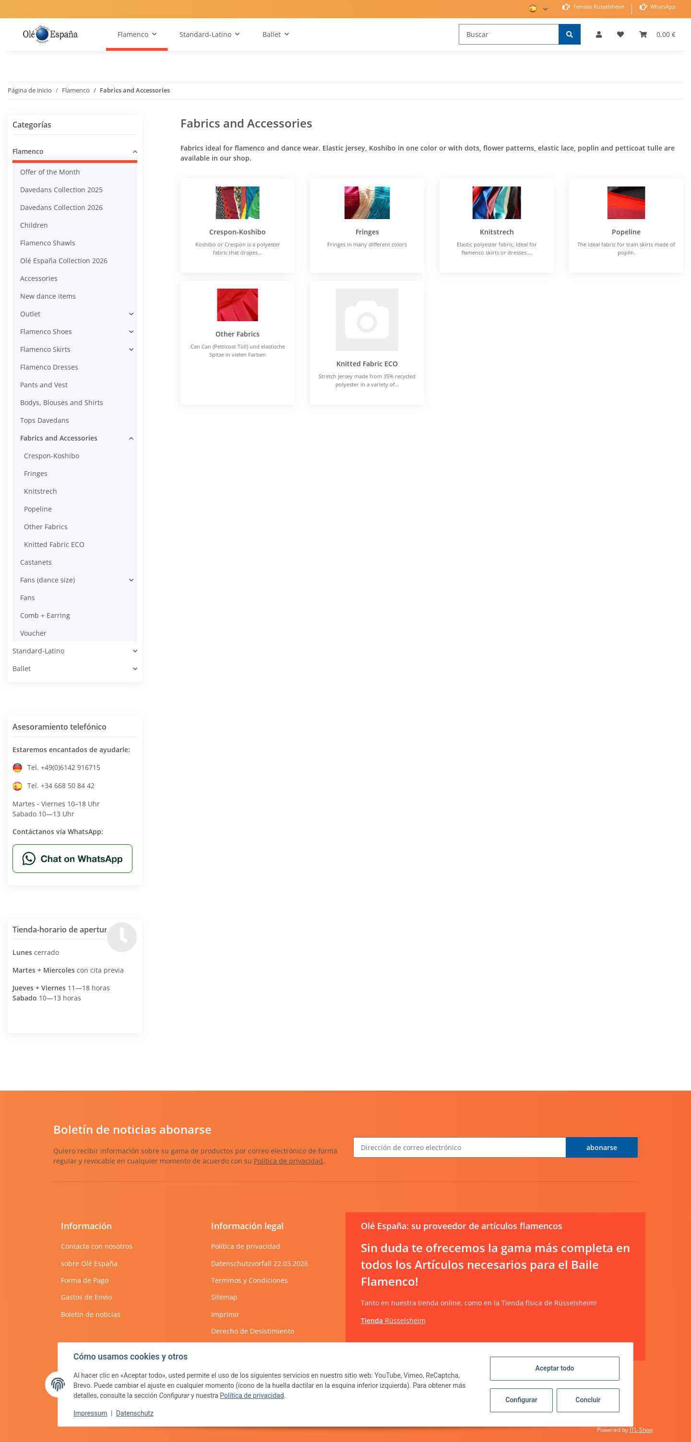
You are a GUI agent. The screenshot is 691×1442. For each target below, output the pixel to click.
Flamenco (28, 151)
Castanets (36, 562)
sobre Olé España (89, 1263)
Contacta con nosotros (96, 1246)
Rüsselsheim (393, 1320)
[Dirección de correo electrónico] (459, 1147)
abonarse (601, 1147)
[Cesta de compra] (657, 34)
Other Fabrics (237, 333)
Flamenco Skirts (45, 349)
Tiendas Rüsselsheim (598, 6)
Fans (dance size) (47, 579)
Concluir (587, 1400)
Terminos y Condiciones (249, 1280)
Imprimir (225, 1314)
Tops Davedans (44, 420)
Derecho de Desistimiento (252, 1331)
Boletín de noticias (90, 1314)
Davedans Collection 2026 (61, 207)
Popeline (626, 231)
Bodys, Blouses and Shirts (61, 402)
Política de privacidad (288, 1160)
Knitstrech (497, 231)
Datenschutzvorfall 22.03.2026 (259, 1263)
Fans (27, 597)
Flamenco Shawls (47, 242)
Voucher (33, 633)
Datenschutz (135, 1413)
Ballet (21, 668)
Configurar (521, 1400)
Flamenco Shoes (46, 331)
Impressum (90, 1413)
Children (34, 225)
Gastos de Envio (86, 1297)
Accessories (39, 278)
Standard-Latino (38, 650)
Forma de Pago (84, 1280)
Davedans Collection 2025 (61, 189)
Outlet (30, 313)
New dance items (48, 296)
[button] (598, 34)
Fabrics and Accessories (58, 437)
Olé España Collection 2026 (63, 260)
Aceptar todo (554, 1368)
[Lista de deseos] (620, 34)
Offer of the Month (50, 171)
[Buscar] (509, 34)
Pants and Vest (44, 384)
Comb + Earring (45, 615)
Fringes (367, 231)
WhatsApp (662, 6)
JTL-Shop (641, 1430)
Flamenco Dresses (49, 367)
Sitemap (224, 1297)
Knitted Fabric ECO (367, 363)
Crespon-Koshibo (237, 231)
